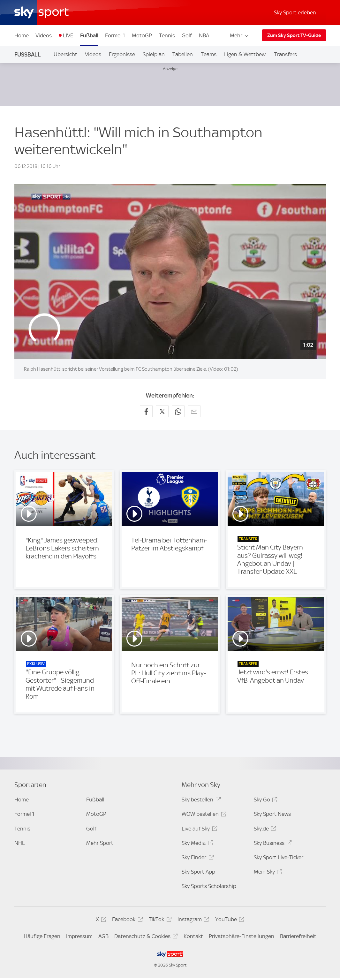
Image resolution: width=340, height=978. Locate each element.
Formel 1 (115, 35)
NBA (204, 35)
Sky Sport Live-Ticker (278, 857)
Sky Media (196, 844)
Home (21, 35)
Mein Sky (267, 872)
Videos (43, 35)
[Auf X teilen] (162, 411)
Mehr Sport (99, 843)
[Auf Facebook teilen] (146, 411)
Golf (187, 35)
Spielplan (154, 54)
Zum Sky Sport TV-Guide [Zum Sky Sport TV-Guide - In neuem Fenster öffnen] (294, 35)
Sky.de (264, 829)
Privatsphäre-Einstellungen (241, 936)
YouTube (228, 920)
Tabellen (182, 54)
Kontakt (193, 936)
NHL (19, 843)
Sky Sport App (198, 871)
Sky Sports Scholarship (209, 886)
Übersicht (65, 54)
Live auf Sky (198, 829)
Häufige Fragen (42, 936)
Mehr (239, 35)
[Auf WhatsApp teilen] (178, 411)
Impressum (79, 936)
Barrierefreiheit (298, 936)
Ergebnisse (122, 54)
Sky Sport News (272, 814)
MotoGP (142, 35)
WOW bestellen (203, 815)
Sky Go (265, 800)
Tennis (167, 35)
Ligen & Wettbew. (245, 54)
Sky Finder (197, 858)
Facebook (126, 920)
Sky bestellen (200, 800)
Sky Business (272, 844)
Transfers (285, 54)
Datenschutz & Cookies (145, 937)
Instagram (192, 920)
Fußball (89, 35)
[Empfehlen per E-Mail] (194, 411)
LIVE (68, 35)
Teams (208, 54)
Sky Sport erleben (295, 12)
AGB (103, 936)
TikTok (159, 920)
